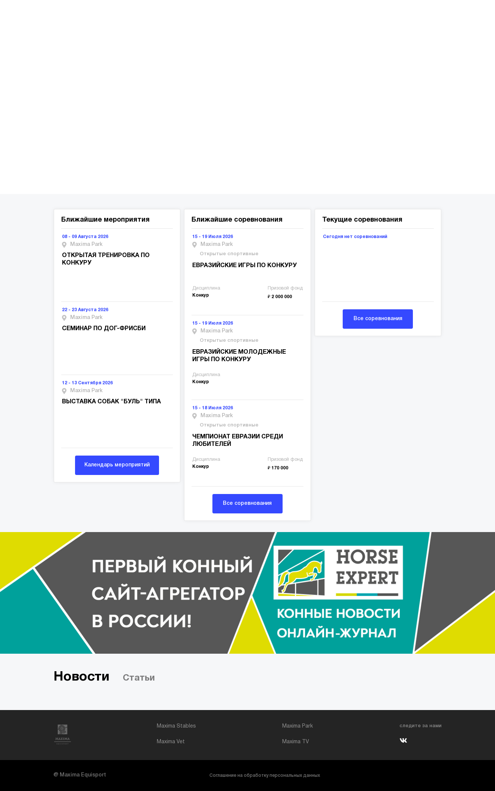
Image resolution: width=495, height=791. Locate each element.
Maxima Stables (176, 726)
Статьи (139, 678)
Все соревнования (247, 503)
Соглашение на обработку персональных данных (264, 775)
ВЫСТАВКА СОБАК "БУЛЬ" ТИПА (111, 401)
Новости (81, 677)
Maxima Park (297, 726)
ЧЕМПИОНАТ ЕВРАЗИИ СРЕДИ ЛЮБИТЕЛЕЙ (237, 440)
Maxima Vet (171, 742)
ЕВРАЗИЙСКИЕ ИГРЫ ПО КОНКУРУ (244, 265)
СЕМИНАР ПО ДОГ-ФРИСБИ (104, 328)
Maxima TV (295, 742)
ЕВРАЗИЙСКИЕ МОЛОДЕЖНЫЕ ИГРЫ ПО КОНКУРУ (239, 356)
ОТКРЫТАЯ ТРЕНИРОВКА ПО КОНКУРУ (106, 259)
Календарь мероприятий (117, 465)
